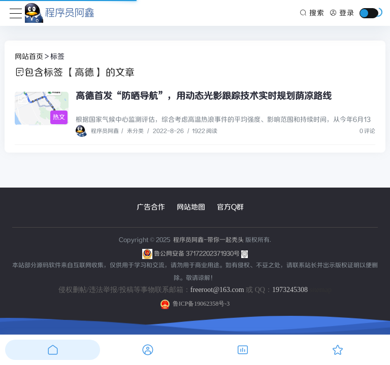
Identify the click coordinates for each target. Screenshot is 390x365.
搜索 (312, 13)
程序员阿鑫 (97, 131)
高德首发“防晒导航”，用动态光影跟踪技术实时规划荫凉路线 (204, 96)
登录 (342, 13)
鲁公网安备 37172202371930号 (201, 253)
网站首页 (29, 57)
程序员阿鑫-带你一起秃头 (208, 240)
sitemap (320, 290)
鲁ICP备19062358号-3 (195, 303)
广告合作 (151, 207)
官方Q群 (230, 207)
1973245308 (290, 290)
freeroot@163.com (217, 290)
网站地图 (191, 207)
